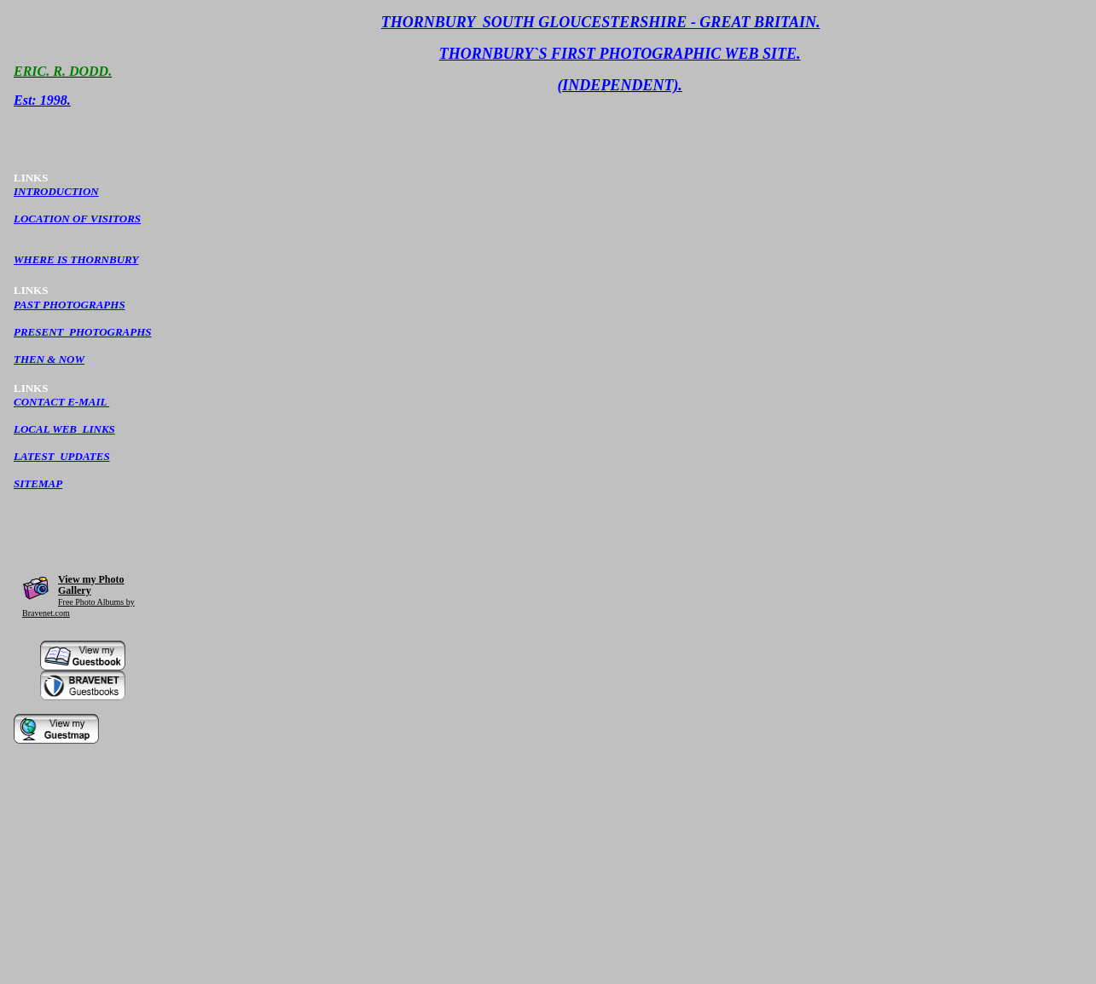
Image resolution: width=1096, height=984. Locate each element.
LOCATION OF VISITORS (77, 218)
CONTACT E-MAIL (61, 401)
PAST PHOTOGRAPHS (69, 304)
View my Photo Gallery (91, 584)
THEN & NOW (49, 359)
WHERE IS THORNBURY (76, 259)
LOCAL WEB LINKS (64, 429)
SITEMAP (38, 483)
